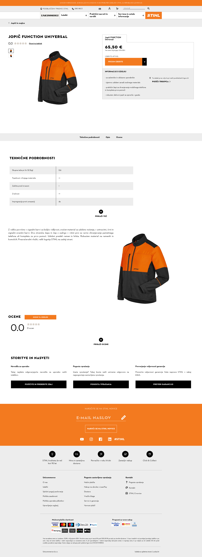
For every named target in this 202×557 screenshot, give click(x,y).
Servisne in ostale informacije (131, 15)
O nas (45, 482)
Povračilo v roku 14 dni (101, 460)
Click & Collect (150, 460)
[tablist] (137, 8)
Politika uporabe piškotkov (53, 501)
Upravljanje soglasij (50, 505)
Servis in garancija (91, 501)
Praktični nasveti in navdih (102, 15)
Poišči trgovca (160, 82)
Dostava (87, 491)
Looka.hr (155, 552)
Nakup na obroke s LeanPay (95, 487)
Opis (108, 137)
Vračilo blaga (89, 496)
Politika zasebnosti (50, 496)
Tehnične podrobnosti (90, 137)
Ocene (119, 137)
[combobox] (126, 62)
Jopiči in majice (18, 23)
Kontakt (132, 488)
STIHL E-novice (135, 493)
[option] (57, 77)
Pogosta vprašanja (136, 482)
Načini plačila (89, 482)
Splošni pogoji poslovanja (53, 491)
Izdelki (74, 15)
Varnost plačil (89, 505)
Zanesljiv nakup (125, 460)
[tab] (114, 38)
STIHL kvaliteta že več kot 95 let (52, 462)
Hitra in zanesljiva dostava (77, 462)
